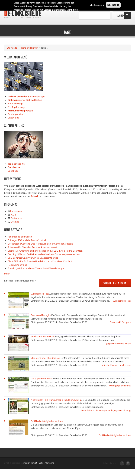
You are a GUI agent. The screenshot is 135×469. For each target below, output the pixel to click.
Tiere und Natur (29, 47)
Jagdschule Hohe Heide (43, 336)
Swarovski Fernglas (41, 315)
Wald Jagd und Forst (41, 378)
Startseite (12, 47)
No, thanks (113, 4)
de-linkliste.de (22, 13)
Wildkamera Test (40, 293)
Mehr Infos (72, 9)
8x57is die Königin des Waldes (47, 421)
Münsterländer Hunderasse (45, 358)
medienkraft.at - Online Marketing (38, 463)
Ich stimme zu (97, 4)
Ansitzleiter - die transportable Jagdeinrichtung (56, 399)
